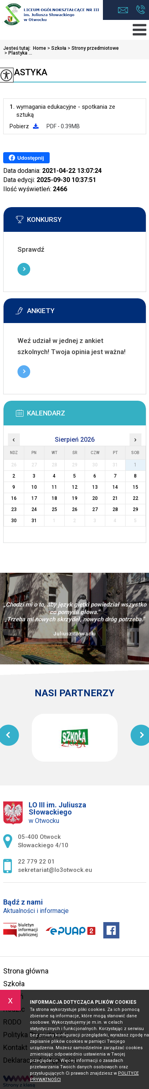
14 (115, 487)
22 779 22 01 (140, 9)
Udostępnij (26, 158)
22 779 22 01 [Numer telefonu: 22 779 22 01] (36, 861)
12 (74, 487)
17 (34, 498)
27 (95, 509)
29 (135, 509)
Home (39, 48)
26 (74, 509)
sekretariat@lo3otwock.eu (123, 10)
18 (54, 498)
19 (74, 498)
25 (54, 509)
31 (34, 520)
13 (95, 487)
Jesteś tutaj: (18, 48)
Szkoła (56, 48)
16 (14, 498)
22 (135, 498)
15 (135, 487)
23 (14, 509)
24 (34, 509)
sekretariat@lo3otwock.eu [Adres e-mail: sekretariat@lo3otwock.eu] (55, 870)
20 (95, 498)
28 (115, 509)
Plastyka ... (17, 53)
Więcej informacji (23, 269)
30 (14, 520)
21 (115, 498)
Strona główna (25, 971)
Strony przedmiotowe (92, 48)
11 (54, 487)
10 (34, 487)
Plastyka (25, 72)
